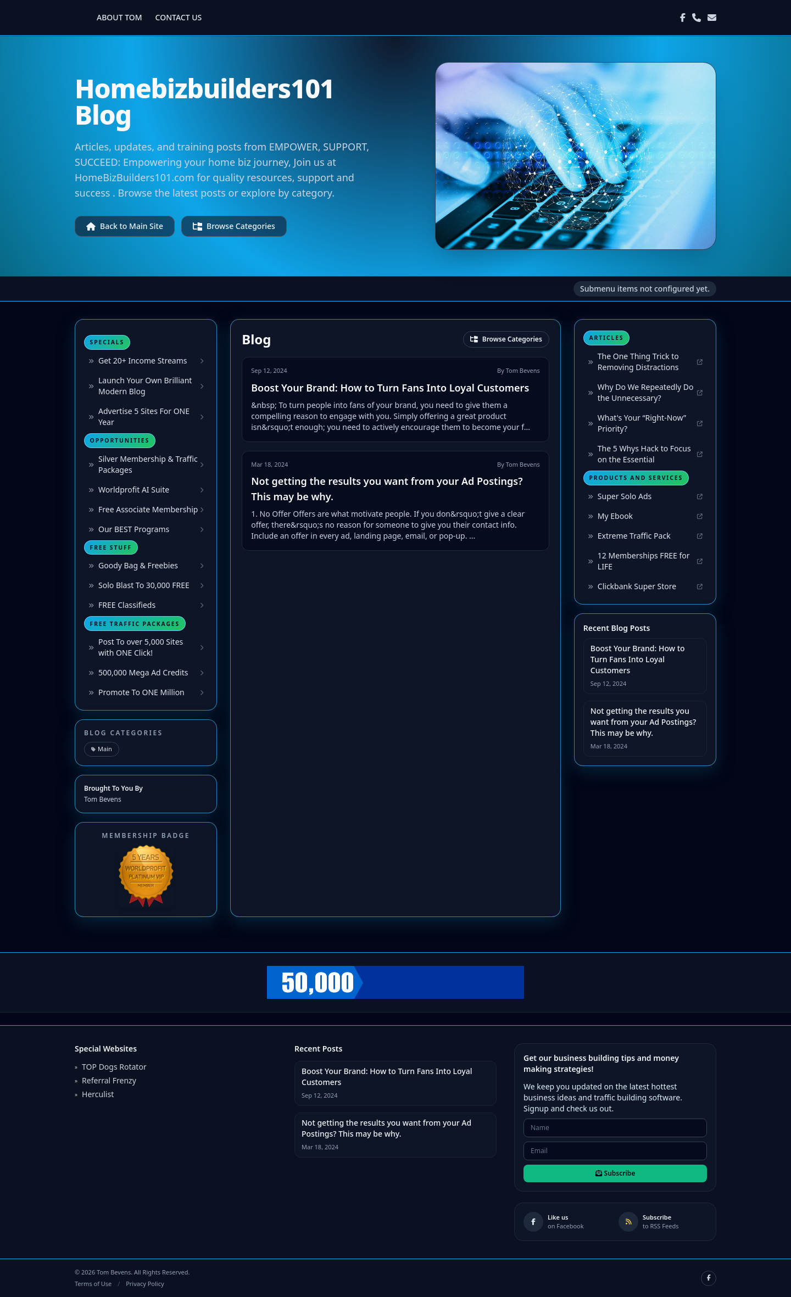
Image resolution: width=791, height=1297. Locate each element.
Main (101, 749)
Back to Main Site (124, 226)
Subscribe (615, 1173)
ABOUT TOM (119, 17)
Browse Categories (234, 226)
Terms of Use (93, 1283)
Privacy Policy (145, 1283)
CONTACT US (178, 17)
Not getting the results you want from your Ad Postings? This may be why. (644, 722)
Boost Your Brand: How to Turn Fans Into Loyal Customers (390, 387)
